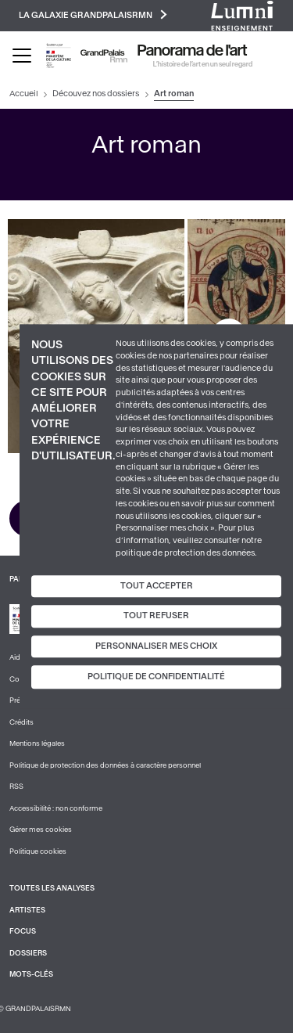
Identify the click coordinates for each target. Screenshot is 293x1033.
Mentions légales (37, 743)
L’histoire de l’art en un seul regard (202, 64)
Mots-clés (31, 974)
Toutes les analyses (52, 888)
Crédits (21, 722)
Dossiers (28, 953)
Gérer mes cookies (40, 829)
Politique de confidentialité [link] (156, 677)
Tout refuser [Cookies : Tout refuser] (156, 615)
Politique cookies (37, 851)
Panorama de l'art (192, 51)
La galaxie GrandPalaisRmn (93, 14)
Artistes (27, 910)
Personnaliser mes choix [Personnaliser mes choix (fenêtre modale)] (156, 646)
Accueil (23, 93)
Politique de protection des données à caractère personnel (105, 765)
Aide (16, 657)
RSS (16, 786)
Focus (22, 931)
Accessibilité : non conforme (55, 808)
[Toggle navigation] (21, 55)
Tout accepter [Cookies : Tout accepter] (156, 585)
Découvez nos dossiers (95, 93)
